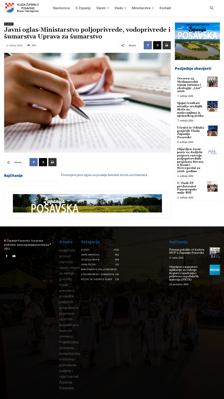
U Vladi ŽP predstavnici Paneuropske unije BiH (187, 187)
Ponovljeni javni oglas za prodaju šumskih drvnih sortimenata (104, 175)
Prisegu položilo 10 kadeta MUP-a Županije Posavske (186, 251)
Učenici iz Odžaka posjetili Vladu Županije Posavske (190, 132)
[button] (212, 8)
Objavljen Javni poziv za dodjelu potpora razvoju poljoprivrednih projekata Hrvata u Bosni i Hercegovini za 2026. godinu (190, 160)
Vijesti (9, 24)
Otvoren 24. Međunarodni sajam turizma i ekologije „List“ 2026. (189, 85)
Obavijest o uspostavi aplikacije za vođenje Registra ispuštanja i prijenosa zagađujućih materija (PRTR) (183, 273)
